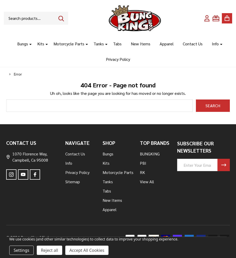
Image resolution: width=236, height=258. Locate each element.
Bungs (22, 43)
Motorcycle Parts (68, 43)
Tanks (99, 43)
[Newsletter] (223, 165)
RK (142, 172)
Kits (40, 43)
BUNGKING (150, 153)
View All (147, 181)
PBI (143, 163)
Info (215, 43)
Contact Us (193, 43)
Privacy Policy (118, 59)
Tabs (117, 43)
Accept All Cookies (86, 250)
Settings (21, 250)
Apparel (167, 43)
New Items (140, 43)
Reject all (49, 250)
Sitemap (72, 181)
